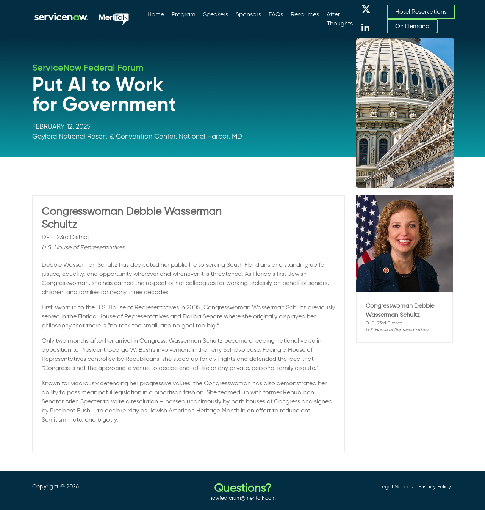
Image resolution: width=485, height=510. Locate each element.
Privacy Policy (434, 486)
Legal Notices (396, 486)
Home (155, 14)
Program (184, 14)
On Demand (412, 26)
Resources (305, 14)
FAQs (276, 14)
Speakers (215, 14)
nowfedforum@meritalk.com (242, 497)
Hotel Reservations (421, 11)
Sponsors (248, 14)
